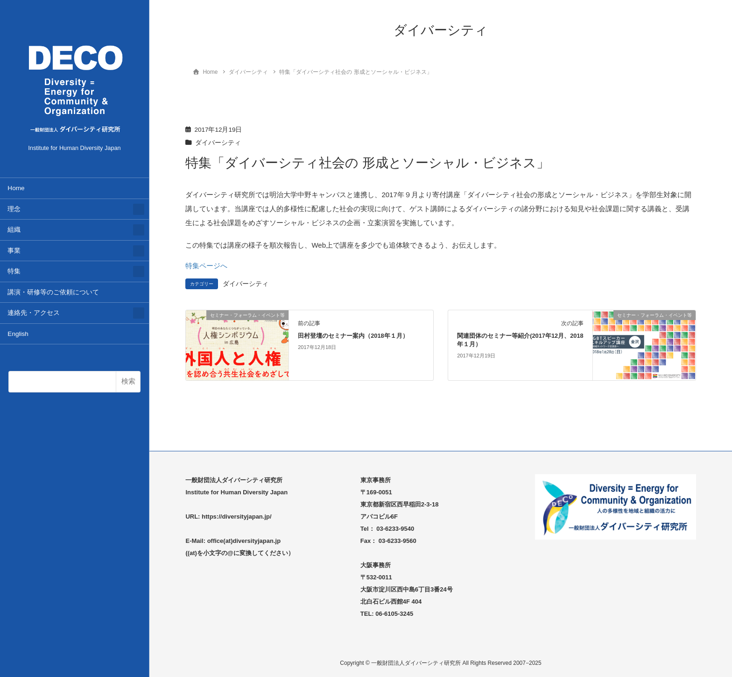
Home (15, 188)
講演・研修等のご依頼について (53, 292)
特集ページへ (206, 266)
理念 (14, 209)
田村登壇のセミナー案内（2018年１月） (353, 335)
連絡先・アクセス (33, 312)
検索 (128, 381)
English (17, 333)
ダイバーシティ (218, 142)
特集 (14, 271)
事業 (14, 250)
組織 (14, 229)
